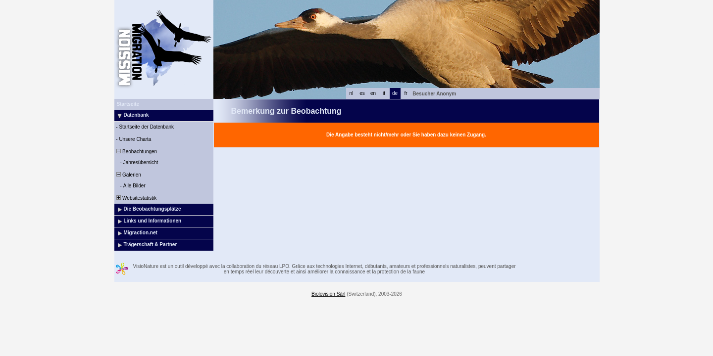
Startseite (128, 104)
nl (352, 93)
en (373, 93)
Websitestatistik (136, 198)
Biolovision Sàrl (328, 294)
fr (405, 93)
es (362, 93)
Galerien (128, 175)
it (384, 93)
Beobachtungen (136, 151)
